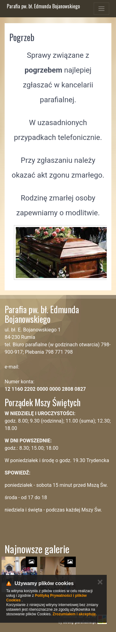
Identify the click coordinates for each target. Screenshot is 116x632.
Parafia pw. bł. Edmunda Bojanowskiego (43, 6)
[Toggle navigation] (101, 8)
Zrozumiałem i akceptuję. (75, 614)
